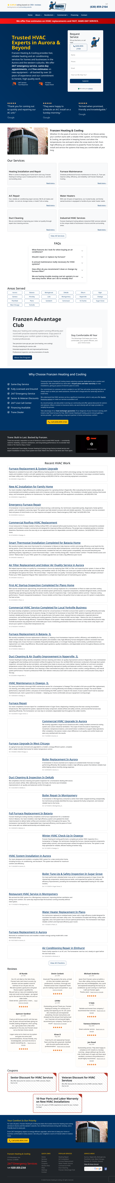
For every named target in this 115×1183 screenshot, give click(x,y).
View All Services (57, 236)
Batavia (31, 293)
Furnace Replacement (66, 1161)
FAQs (43, 1168)
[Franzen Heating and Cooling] (57, 6)
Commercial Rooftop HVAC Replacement (33, 522)
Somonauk (66, 301)
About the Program (22, 357)
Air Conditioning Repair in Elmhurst (63, 948)
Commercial (61, 15)
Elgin (100, 293)
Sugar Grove (100, 301)
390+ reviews (35, 5)
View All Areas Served (91, 1164)
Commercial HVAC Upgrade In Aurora (64, 721)
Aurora (14, 293)
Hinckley (32, 297)
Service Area (46, 1166)
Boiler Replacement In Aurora (60, 759)
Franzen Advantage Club (67, 1170)
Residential (48, 15)
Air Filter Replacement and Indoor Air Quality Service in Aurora (46, 565)
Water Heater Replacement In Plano (63, 912)
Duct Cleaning (63, 1168)
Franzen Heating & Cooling (18, 1154)
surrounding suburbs (25, 7)
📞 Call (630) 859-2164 (57, 422)
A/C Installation (64, 1159)
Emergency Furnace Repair (25, 504)
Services (44, 1159)
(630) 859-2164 (99, 6)
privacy (90, 88)
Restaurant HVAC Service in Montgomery (33, 894)
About (37, 15)
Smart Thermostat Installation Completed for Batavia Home (45, 542)
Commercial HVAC (65, 1166)
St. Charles (93, 1161)
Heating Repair (64, 1157)
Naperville (83, 297)
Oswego (100, 297)
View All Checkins (57, 963)
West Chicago (14, 305)
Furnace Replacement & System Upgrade (33, 468)
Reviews (44, 1161)
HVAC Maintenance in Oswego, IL (29, 683)
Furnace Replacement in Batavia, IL (30, 634)
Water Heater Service (66, 1163)
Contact (84, 15)
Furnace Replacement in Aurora (28, 932)
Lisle (48, 297)
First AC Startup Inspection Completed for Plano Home (41, 585)
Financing (74, 15)
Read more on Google (96, 992)
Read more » (50, 183)
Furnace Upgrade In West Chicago (29, 743)
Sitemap (44, 1170)
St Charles (83, 301)
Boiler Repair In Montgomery (59, 795)
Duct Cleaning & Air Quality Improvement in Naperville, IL (43, 656)
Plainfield (15, 301)
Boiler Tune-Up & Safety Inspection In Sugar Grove (72, 874)
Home (30, 15)
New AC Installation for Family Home (31, 486)
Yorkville (32, 305)
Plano (32, 301)
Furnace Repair (18, 703)
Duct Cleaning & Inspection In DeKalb (31, 777)
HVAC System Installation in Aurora (30, 856)
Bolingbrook (49, 293)
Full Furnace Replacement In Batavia (31, 813)
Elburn (83, 293)
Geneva (14, 297)
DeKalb (66, 293)
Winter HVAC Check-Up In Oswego (62, 835)
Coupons (45, 1163)
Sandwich (49, 301)
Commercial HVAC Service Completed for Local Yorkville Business (48, 607)
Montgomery (66, 297)
